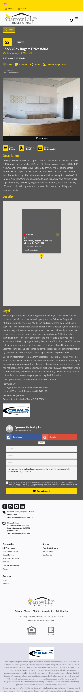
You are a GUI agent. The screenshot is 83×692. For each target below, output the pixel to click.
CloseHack (49, 620)
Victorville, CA (13, 53)
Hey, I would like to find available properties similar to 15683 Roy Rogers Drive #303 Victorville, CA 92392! (41, 473)
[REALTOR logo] (51, 631)
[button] (41, 491)
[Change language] (5, 4)
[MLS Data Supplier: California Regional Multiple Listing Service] (41, 653)
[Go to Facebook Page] (4, 506)
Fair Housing (62, 611)
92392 (27, 53)
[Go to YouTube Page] (16, 506)
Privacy (50, 486)
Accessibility (48, 611)
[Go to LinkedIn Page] (22, 506)
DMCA (36, 611)
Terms (44, 486)
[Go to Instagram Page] (10, 506)
